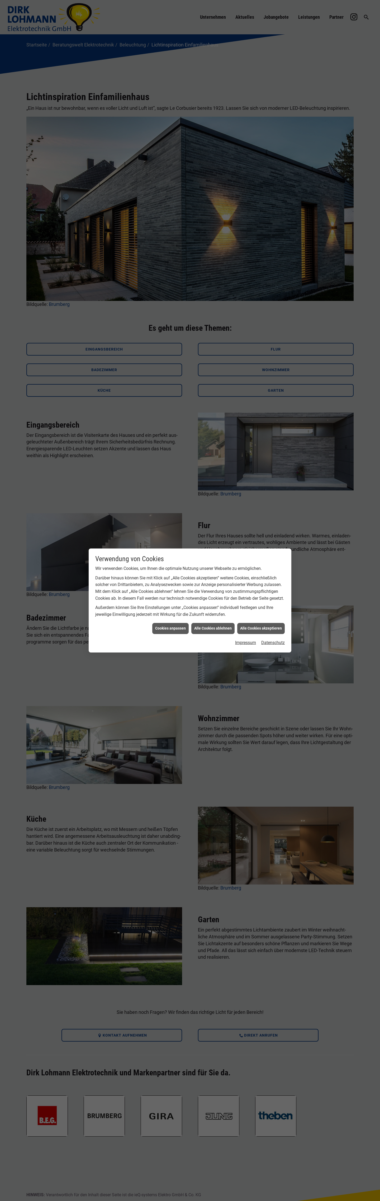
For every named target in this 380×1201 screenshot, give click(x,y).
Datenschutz (273, 640)
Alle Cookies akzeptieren (261, 626)
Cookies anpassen (170, 626)
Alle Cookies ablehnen (213, 626)
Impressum (245, 640)
